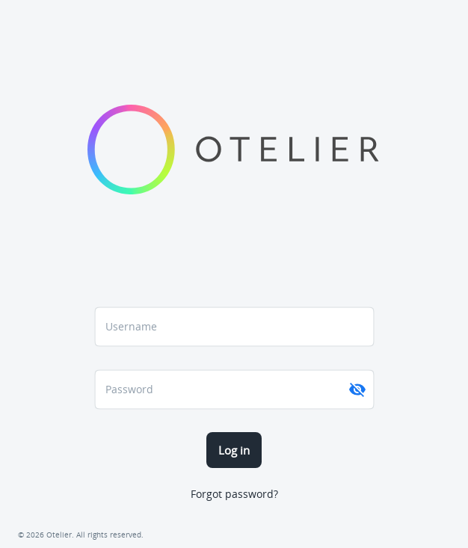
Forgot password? (234, 494)
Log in (234, 450)
